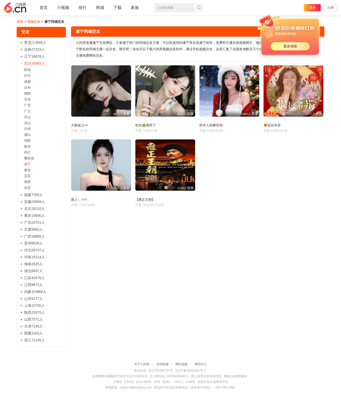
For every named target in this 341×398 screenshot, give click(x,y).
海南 (33, 264)
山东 (33, 299)
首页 (43, 9)
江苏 (34, 278)
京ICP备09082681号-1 (190, 370)
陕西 (34, 312)
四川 (34, 63)
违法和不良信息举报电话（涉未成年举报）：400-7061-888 (194, 387)
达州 (27, 87)
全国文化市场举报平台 (212, 382)
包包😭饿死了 (145, 125)
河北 (34, 250)
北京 (34, 209)
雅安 (27, 170)
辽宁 (34, 56)
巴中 (27, 76)
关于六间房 (141, 364)
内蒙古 (35, 292)
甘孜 (27, 99)
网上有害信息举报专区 (206, 376)
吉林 (34, 49)
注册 (330, 7)
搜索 (199, 7)
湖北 (33, 271)
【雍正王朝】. (145, 199)
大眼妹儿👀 (79, 125)
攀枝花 (29, 158)
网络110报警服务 (235, 376)
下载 (117, 7)
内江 (27, 152)
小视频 (63, 9)
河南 (34, 257)
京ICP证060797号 (160, 370)
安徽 (34, 202)
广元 (27, 111)
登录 (312, 7)
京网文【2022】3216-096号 (132, 382)
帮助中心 (201, 364)
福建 (33, 195)
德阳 (27, 93)
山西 (33, 319)
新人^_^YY (79, 199)
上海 (34, 305)
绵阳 (27, 140)
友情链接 (162, 364)
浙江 (34, 340)
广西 (34, 236)
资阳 (27, 182)
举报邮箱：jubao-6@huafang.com (128, 387)
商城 (100, 9)
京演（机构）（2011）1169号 (174, 382)
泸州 (27, 129)
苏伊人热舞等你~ (211, 125)
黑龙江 (35, 42)
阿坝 (27, 70)
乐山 (27, 117)
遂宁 (27, 164)
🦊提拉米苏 (272, 125)
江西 (33, 285)
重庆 (34, 215)
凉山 (27, 123)
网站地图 (181, 364)
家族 (135, 9)
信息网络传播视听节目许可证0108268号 (119, 376)
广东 (34, 222)
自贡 (27, 188)
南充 (27, 146)
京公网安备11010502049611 (169, 376)
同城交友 (34, 22)
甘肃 (33, 229)
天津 (33, 326)
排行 (82, 7)
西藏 (33, 333)
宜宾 (27, 176)
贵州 (33, 243)
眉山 (27, 135)
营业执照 (140, 370)
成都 (27, 82)
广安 (27, 105)
